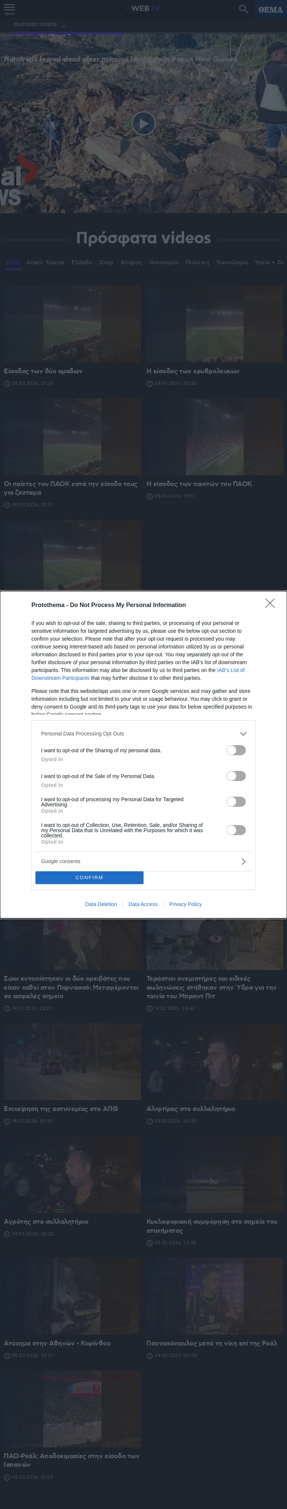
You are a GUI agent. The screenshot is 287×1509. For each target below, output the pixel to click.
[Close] (272, 605)
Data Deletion (101, 904)
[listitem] (143, 734)
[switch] (236, 750)
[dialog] (143, 754)
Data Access (143, 904)
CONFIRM (89, 877)
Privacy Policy (185, 904)
